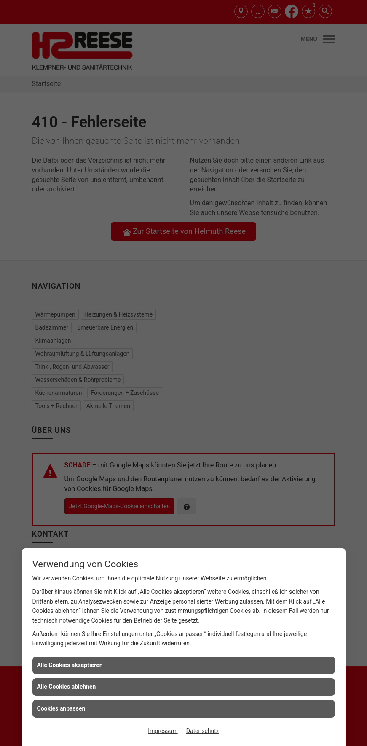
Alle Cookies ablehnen (66, 686)
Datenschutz (202, 730)
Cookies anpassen (61, 708)
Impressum (162, 730)
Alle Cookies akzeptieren (70, 665)
